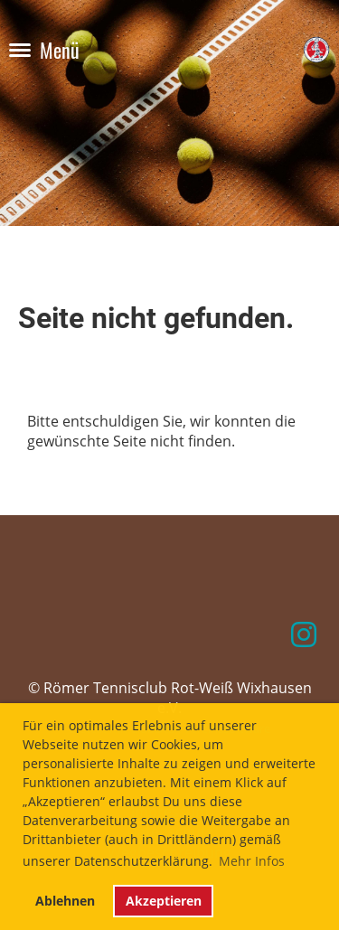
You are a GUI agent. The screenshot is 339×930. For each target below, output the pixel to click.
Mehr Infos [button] (252, 860)
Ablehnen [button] (65, 900)
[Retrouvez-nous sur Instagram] (303, 634)
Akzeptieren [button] (164, 900)
